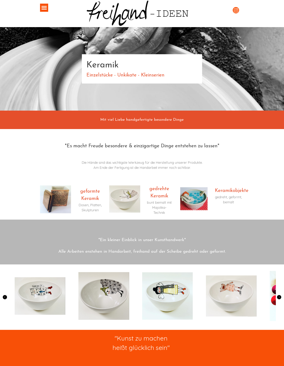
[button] (40, 296)
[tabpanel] (142, 69)
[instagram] (236, 10)
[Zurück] (5, 297)
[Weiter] (278, 297)
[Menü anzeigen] (44, 8)
